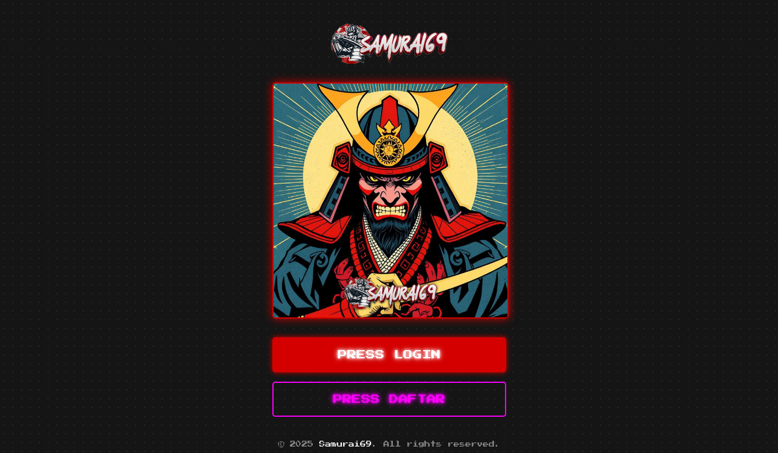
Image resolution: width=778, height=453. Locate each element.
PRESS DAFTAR (389, 399)
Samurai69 (345, 444)
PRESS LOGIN (389, 354)
